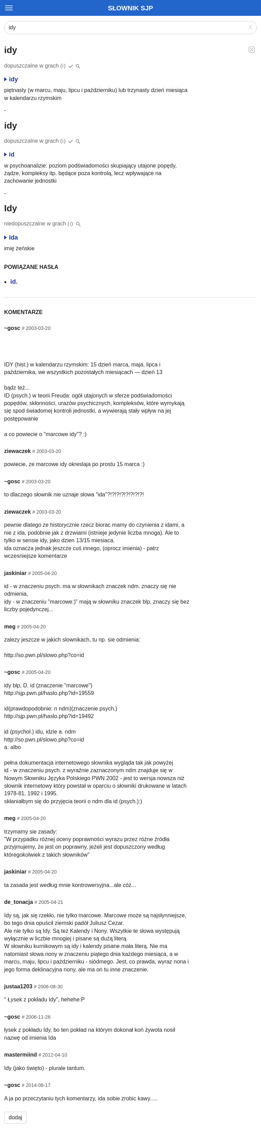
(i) (63, 66)
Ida (11, 237)
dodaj (15, 1117)
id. (14, 281)
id (9, 154)
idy (11, 79)
